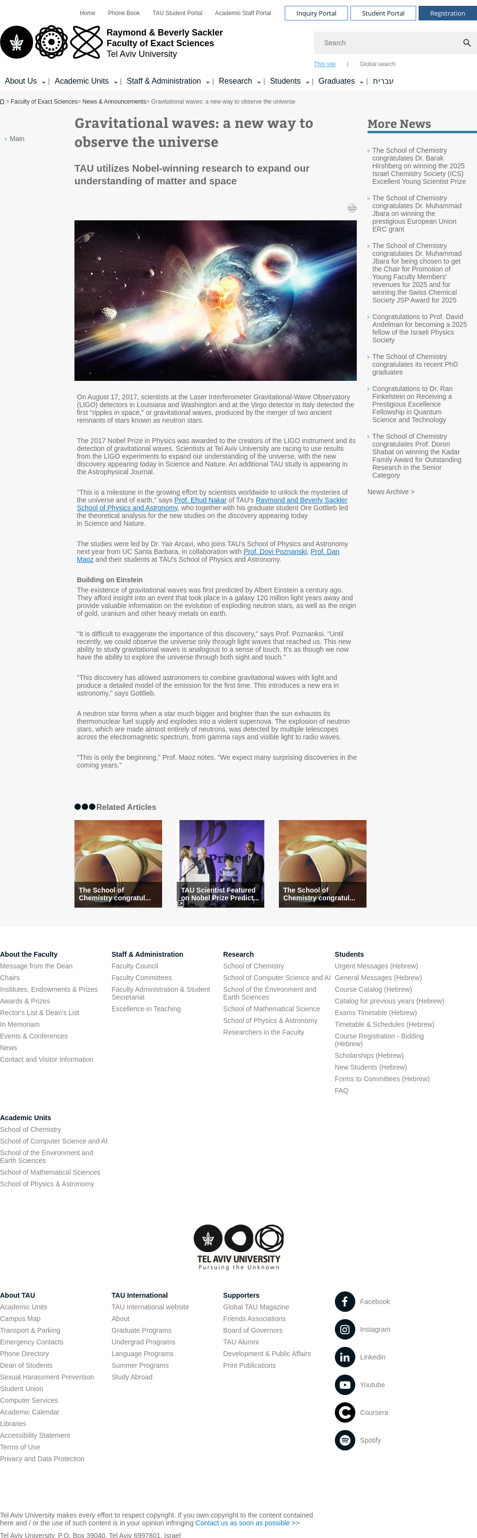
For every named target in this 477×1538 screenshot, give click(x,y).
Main (17, 139)
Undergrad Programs (143, 1342)
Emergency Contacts (31, 1342)
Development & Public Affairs (267, 1354)
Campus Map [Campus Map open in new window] (20, 1319)
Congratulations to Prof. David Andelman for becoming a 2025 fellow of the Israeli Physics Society (419, 328)
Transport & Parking (30, 1330)
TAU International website (150, 1307)
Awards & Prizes (25, 1001)
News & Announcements (114, 101)
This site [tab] (325, 64)
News (8, 1048)
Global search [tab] (378, 64)
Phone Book (124, 13)
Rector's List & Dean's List (39, 1013)
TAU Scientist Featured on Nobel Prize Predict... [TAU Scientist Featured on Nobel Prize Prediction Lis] (220, 894)
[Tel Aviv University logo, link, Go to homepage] (111, 46)
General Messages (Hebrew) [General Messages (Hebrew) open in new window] (378, 978)
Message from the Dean (36, 966)
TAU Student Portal (177, 13)
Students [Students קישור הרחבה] (285, 81)
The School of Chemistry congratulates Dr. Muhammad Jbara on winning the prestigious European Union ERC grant (417, 213)
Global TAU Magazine (256, 1307)
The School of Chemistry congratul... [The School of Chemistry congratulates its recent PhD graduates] (115, 894)
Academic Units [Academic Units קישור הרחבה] (82, 81)
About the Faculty (28, 954)
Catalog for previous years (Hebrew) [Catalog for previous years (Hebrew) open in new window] (389, 1001)
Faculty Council (134, 966)
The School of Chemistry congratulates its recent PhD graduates (415, 364)
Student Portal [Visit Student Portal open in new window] (383, 13)
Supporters (241, 1295)
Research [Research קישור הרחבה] (235, 81)
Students (349, 954)
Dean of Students (26, 1365)
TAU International (139, 1295)
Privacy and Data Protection (42, 1459)
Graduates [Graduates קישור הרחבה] (336, 81)
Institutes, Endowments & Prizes (49, 989)
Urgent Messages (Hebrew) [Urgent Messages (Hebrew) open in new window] (376, 966)
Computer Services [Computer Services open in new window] (29, 1400)
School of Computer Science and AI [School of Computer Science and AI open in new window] (277, 978)
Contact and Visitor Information (46, 1059)
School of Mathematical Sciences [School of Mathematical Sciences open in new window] (50, 1172)
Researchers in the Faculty (264, 1032)
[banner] (238, 45)
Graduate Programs (141, 1330)
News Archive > (391, 492)
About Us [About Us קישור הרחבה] (21, 81)
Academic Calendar (29, 1412)
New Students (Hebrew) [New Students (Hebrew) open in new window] (371, 1067)
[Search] (395, 43)
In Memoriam (20, 1024)
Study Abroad (131, 1377)
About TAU (17, 1295)
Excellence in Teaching (146, 1009)
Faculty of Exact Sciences (44, 101)
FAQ (342, 1090)
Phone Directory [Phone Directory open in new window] (24, 1354)
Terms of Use (20, 1447)
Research (238, 954)
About (120, 1319)
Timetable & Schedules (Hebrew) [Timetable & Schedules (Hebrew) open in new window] (385, 1024)
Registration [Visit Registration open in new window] (447, 13)
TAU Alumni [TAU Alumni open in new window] (241, 1342)
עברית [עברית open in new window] (383, 81)
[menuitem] (87, 13)
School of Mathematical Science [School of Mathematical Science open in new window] (271, 1009)
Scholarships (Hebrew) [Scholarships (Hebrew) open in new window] (369, 1055)
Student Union (21, 1389)
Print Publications (249, 1365)
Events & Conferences (34, 1036)
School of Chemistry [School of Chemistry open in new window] (253, 966)
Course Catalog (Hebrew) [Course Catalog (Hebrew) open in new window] (373, 989)
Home (87, 13)
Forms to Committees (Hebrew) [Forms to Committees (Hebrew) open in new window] (382, 1079)
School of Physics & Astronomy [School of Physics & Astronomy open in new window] (270, 1020)
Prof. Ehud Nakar (200, 500)
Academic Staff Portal (243, 13)
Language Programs (142, 1354)
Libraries (13, 1424)
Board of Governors (253, 1330)
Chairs (9, 978)
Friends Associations (254, 1319)
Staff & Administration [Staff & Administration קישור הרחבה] (164, 81)
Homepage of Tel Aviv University (2, 101)
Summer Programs (139, 1365)
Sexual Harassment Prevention (47, 1377)
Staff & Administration (147, 954)
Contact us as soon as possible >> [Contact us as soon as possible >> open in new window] (248, 1523)
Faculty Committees (141, 978)
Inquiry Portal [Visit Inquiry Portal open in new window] (316, 13)
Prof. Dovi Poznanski (275, 551)
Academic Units (25, 1118)
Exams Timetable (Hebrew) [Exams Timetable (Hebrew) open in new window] (376, 1013)
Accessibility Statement (35, 1435)
